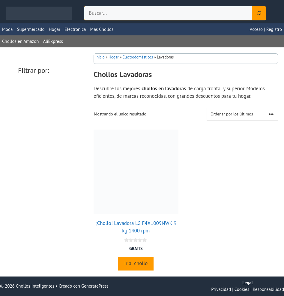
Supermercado (30, 29)
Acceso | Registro (266, 29)
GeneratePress (95, 286)
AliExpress (53, 41)
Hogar (55, 29)
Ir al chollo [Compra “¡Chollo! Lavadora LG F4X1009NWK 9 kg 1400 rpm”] (136, 263)
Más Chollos (102, 29)
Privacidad (221, 289)
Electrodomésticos (138, 57)
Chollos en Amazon (20, 41)
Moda (7, 29)
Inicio (100, 57)
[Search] (259, 13)
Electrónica (75, 29)
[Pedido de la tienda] (242, 114)
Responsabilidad (268, 289)
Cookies (242, 289)
